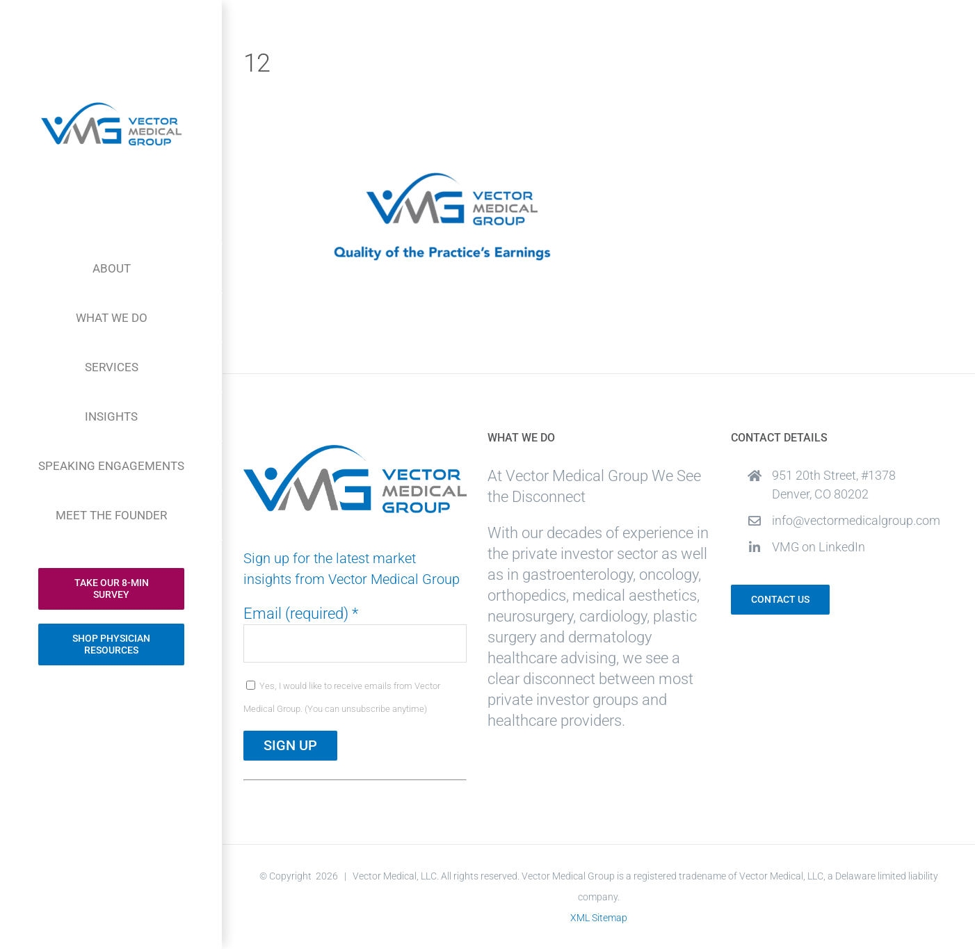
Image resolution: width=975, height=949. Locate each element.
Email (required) (300, 613)
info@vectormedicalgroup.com (856, 520)
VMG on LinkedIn (818, 547)
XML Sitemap (598, 917)
